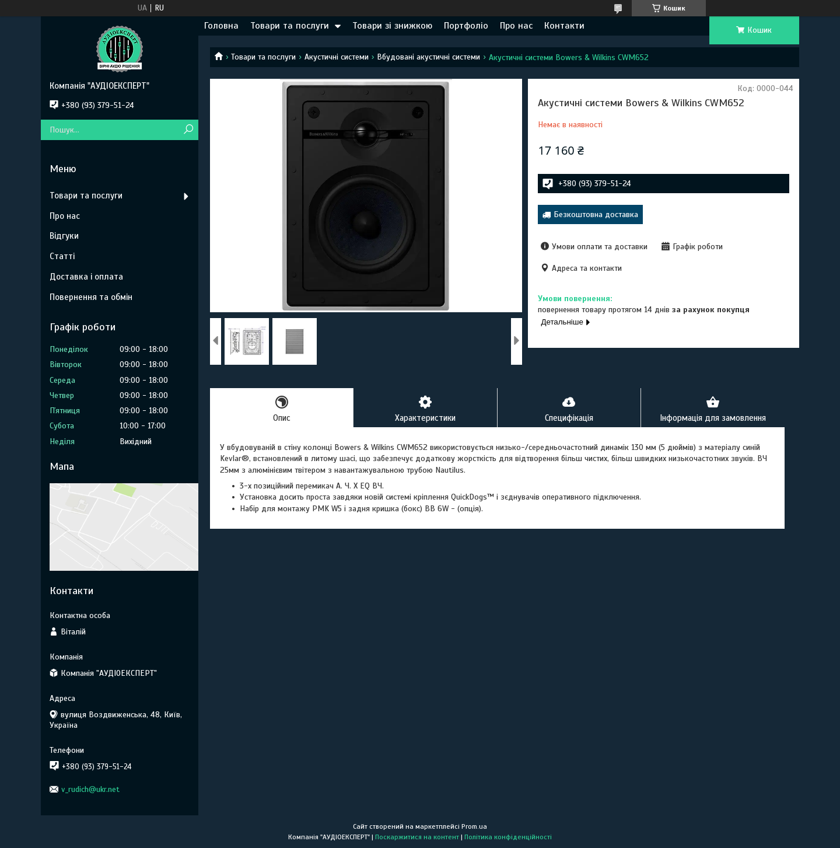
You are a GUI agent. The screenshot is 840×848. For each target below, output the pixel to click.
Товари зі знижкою (392, 26)
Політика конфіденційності (508, 837)
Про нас (516, 26)
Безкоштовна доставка (596, 214)
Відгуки (64, 236)
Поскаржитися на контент (417, 837)
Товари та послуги (289, 26)
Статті (62, 256)
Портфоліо (466, 26)
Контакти (564, 26)
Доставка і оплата (86, 276)
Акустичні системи (336, 57)
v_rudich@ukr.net (90, 789)
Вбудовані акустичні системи (428, 57)
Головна (221, 26)
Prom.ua (474, 826)
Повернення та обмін (91, 297)
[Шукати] (188, 130)
